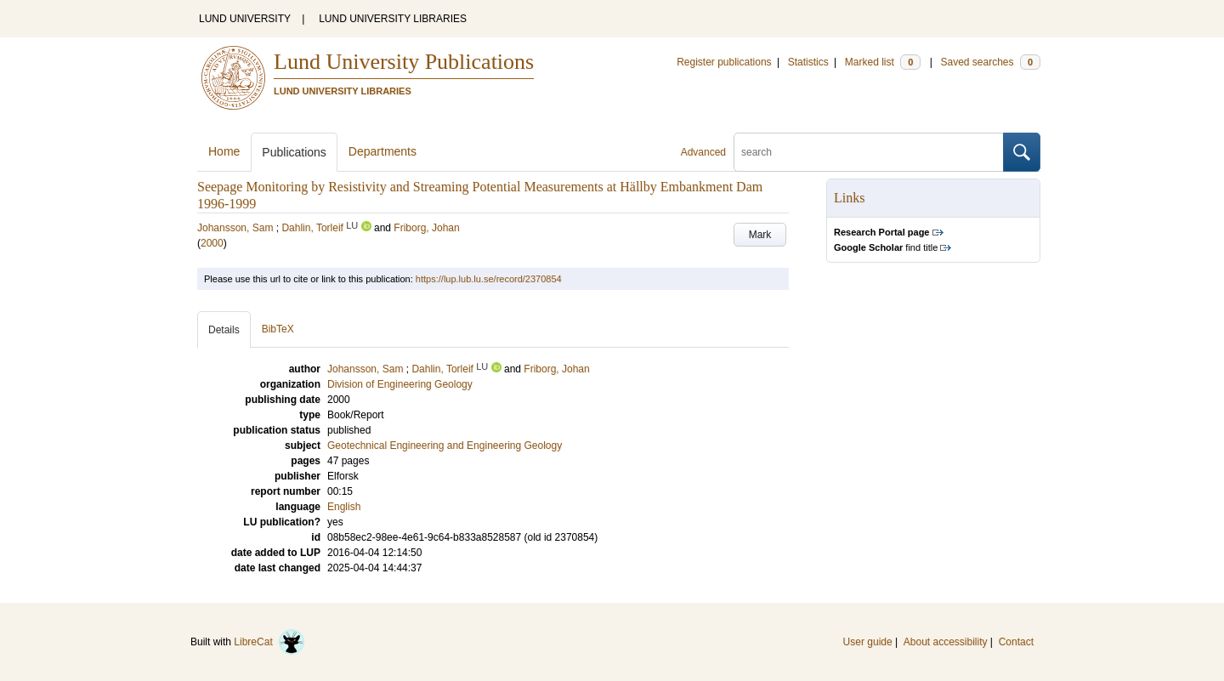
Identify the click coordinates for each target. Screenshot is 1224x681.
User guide (867, 642)
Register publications (724, 62)
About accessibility (946, 642)
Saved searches (990, 62)
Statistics (808, 62)
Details (224, 330)
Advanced (703, 152)
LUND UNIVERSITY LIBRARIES (393, 19)
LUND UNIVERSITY (245, 19)
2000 (212, 243)
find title (886, 247)
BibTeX (278, 329)
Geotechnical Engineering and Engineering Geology (444, 445)
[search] (869, 152)
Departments (382, 151)
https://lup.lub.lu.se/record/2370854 (489, 279)
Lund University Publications (404, 61)
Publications (294, 152)
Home (224, 151)
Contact (1016, 642)
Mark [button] (760, 235)
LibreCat (269, 641)
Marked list (883, 62)
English (343, 507)
